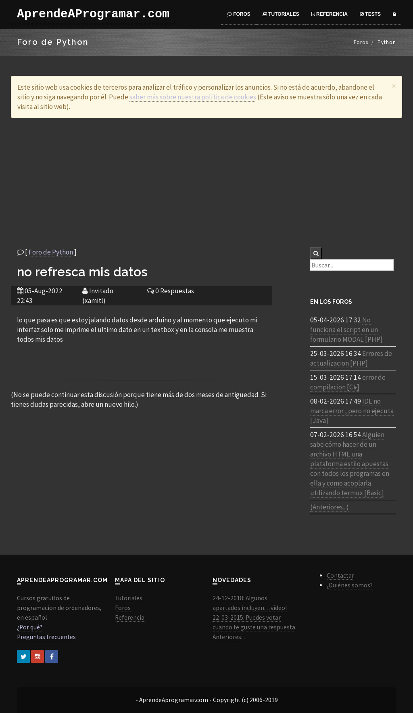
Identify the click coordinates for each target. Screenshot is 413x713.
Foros (238, 14)
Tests (370, 14)
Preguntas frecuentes (46, 637)
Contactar (340, 575)
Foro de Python (51, 252)
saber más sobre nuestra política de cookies (192, 97)
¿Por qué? (29, 627)
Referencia (329, 14)
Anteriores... (229, 637)
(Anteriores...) (329, 507)
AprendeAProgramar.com (93, 14)
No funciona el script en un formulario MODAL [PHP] (346, 329)
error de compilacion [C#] (348, 382)
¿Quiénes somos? (350, 585)
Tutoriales (281, 14)
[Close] (394, 86)
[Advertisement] (206, 182)
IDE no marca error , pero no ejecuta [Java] (352, 411)
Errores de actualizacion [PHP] (351, 358)
